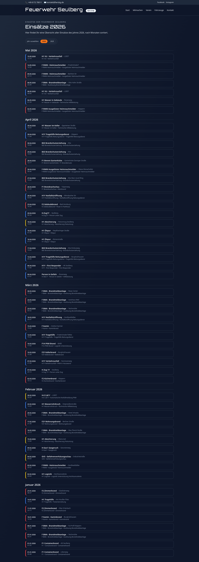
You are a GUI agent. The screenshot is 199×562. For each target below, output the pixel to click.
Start (127, 10)
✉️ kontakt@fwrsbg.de (54, 2)
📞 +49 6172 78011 (33, 2)
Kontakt (170, 10)
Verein (148, 10)
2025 (52, 41)
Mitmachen (138, 10)
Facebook (160, 2)
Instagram (170, 2)
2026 (44, 41)
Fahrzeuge (159, 10)
